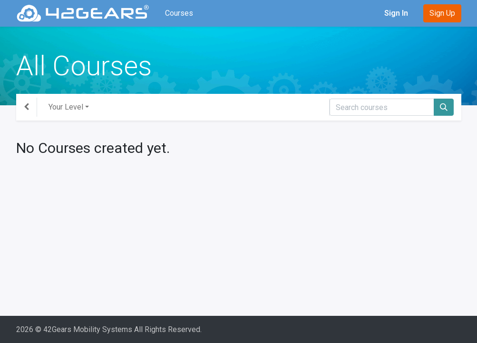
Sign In (396, 13)
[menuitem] (179, 13)
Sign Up (442, 13)
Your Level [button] (66, 106)
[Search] (444, 107)
